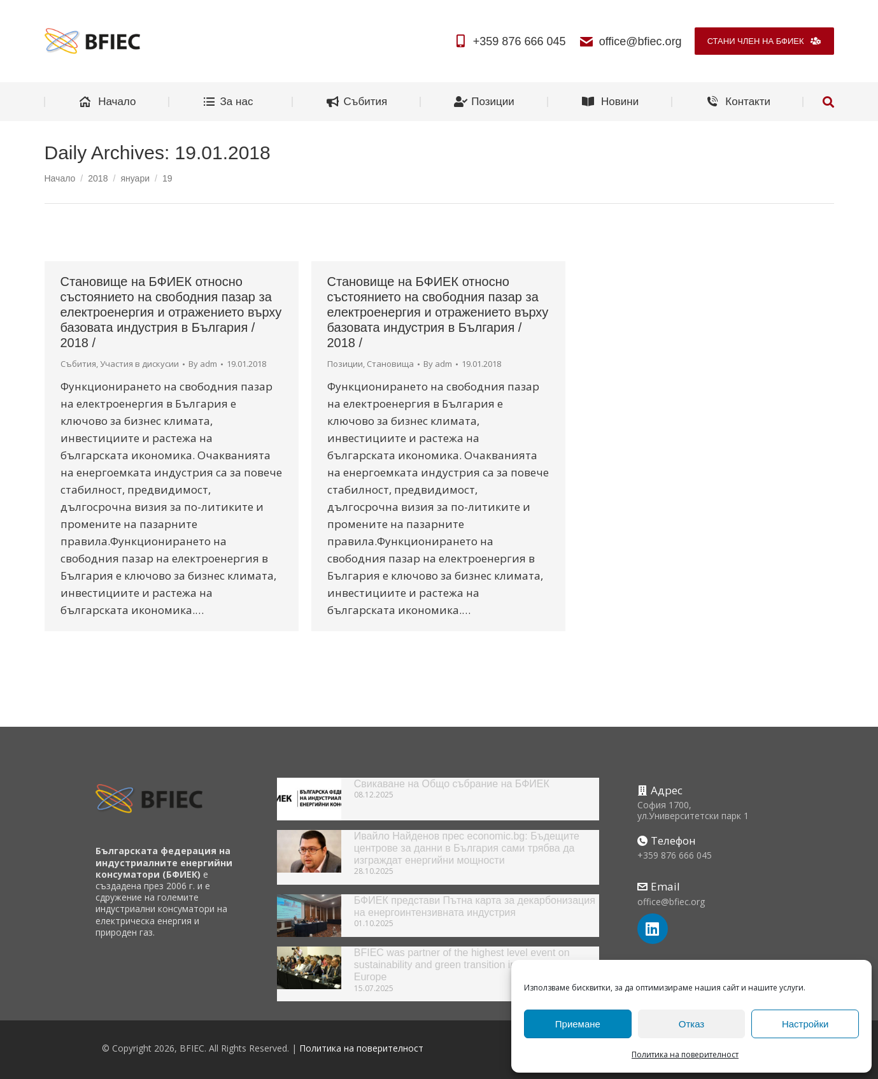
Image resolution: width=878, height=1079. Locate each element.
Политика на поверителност (685, 1054)
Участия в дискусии (139, 363)
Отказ (691, 1023)
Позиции (345, 363)
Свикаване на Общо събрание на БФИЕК (451, 783)
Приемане (577, 1023)
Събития (78, 363)
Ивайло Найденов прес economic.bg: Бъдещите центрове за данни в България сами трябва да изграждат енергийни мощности (466, 848)
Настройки (805, 1023)
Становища (390, 363)
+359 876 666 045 (509, 41)
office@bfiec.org (629, 41)
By (202, 363)
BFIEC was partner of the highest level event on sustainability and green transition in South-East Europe (462, 964)
